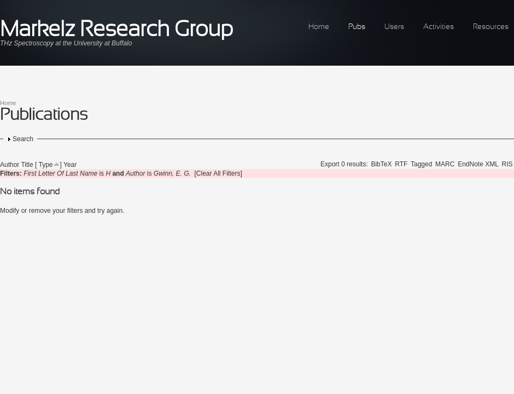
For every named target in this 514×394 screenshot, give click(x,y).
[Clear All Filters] (218, 173)
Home (318, 27)
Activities (438, 27)
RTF (401, 164)
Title (27, 165)
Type (46, 165)
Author (9, 165)
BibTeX (381, 164)
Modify (9, 211)
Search (23, 139)
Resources (491, 27)
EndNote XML (478, 164)
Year (70, 165)
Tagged (421, 164)
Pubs (356, 27)
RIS (507, 164)
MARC (444, 164)
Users (394, 27)
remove (40, 211)
